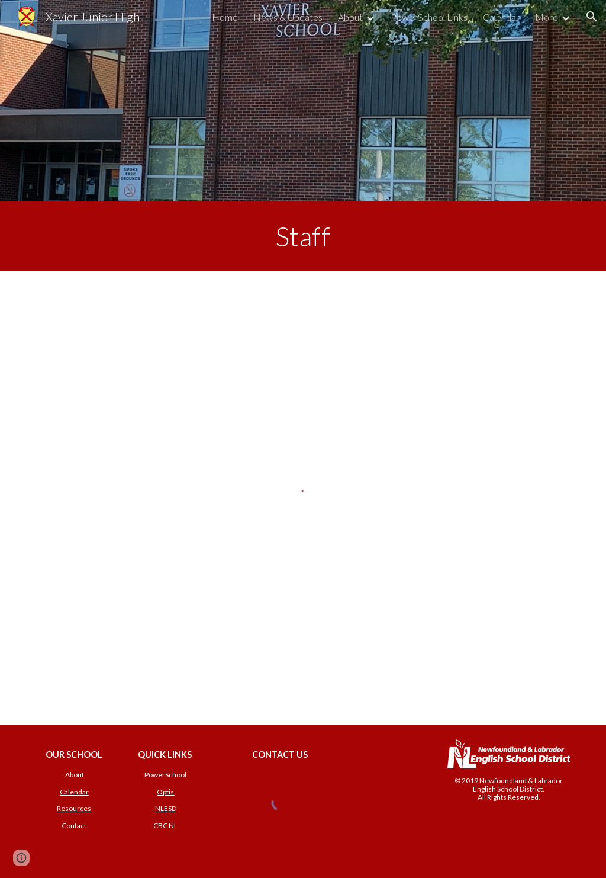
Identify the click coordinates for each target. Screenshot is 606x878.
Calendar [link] (501, 17)
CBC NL (165, 825)
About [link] (350, 17)
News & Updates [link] (288, 17)
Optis (165, 791)
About (74, 774)
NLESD (165, 808)
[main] (303, 236)
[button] (592, 16)
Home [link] (225, 17)
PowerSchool (165, 774)
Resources (74, 808)
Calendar (74, 791)
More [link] (546, 17)
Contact (74, 825)
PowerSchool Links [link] (429, 17)
